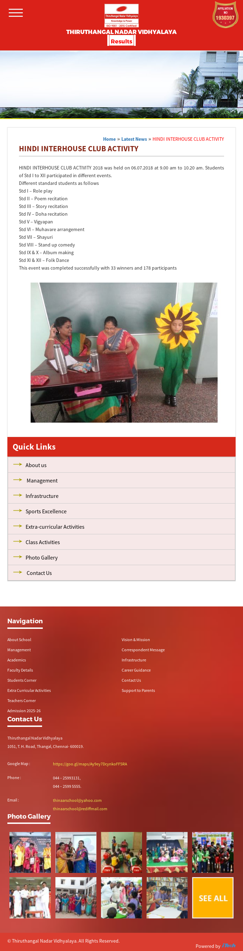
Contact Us (131, 680)
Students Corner (21, 680)
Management (19, 649)
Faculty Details (20, 670)
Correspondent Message (143, 649)
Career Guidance (136, 670)
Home (109, 139)
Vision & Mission (136, 639)
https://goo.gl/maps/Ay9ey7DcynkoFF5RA (90, 763)
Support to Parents (138, 690)
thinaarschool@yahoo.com (77, 800)
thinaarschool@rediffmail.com (80, 808)
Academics (16, 659)
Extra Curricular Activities (29, 690)
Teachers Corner (21, 700)
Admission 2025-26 (24, 710)
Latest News (134, 139)
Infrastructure (134, 659)
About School (19, 639)
